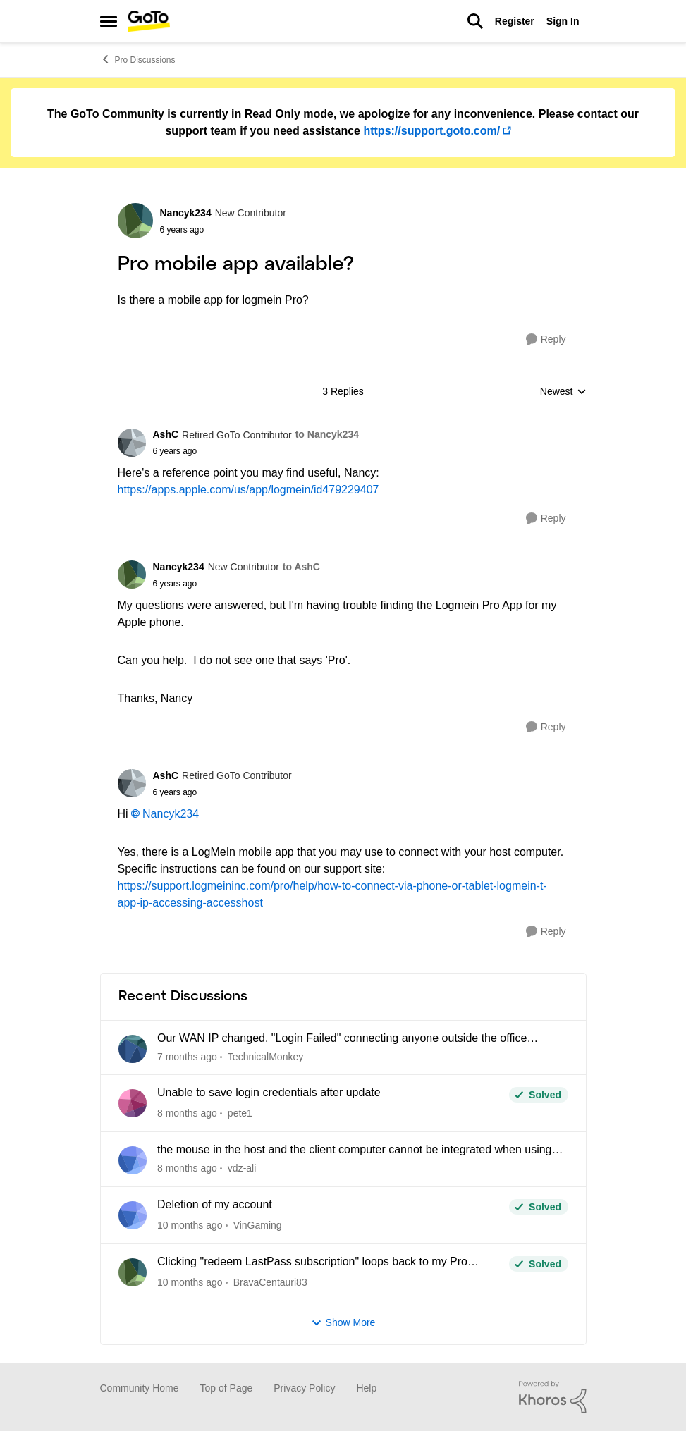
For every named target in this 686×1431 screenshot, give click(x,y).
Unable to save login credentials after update (269, 1092)
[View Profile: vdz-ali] (132, 1160)
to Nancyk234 (327, 434)
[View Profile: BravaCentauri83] (132, 1272)
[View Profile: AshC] (132, 443)
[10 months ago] (190, 1225)
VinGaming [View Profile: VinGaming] (257, 1225)
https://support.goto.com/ (431, 131)
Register (514, 21)
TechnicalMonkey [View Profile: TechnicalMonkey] (264, 1056)
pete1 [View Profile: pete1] (239, 1113)
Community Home (139, 1388)
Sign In (563, 21)
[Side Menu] (108, 21)
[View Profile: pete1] (132, 1103)
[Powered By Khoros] (553, 1397)
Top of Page (226, 1388)
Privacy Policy (304, 1388)
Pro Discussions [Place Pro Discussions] (138, 59)
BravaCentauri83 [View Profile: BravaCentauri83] (270, 1282)
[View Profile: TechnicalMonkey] (132, 1049)
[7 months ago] (187, 1056)
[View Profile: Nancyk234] (135, 220)
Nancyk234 (170, 814)
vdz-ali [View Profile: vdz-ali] (241, 1168)
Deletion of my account (214, 1204)
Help (366, 1388)
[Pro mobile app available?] (256, 451)
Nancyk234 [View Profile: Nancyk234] (186, 213)
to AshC (301, 566)
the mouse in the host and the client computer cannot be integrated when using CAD (354, 1150)
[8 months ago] (187, 1113)
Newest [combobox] (563, 392)
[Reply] (546, 339)
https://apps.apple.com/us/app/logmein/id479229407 (248, 490)
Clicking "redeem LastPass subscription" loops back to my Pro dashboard (312, 1262)
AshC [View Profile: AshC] (166, 434)
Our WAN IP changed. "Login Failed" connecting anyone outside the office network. (342, 1039)
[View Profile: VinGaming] (132, 1215)
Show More (343, 1323)
